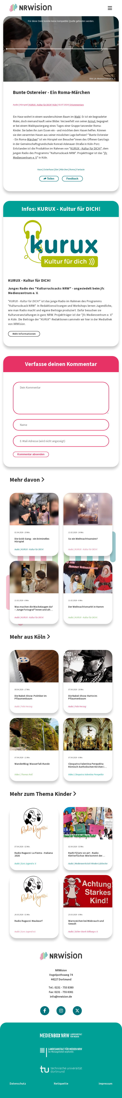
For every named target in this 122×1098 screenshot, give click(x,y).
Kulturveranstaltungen (22, 315)
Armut (91, 121)
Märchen (32, 139)
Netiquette (61, 1084)
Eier (57, 169)
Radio (62, 301)
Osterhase (49, 169)
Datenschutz (18, 1084)
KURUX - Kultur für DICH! (40, 104)
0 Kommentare (77, 104)
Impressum (105, 1084)
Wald (77, 117)
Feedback (72, 178)
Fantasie (80, 169)
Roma (73, 169)
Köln (55, 104)
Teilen (49, 178)
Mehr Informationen (24, 333)
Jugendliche (103, 306)
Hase (40, 169)
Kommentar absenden (31, 454)
